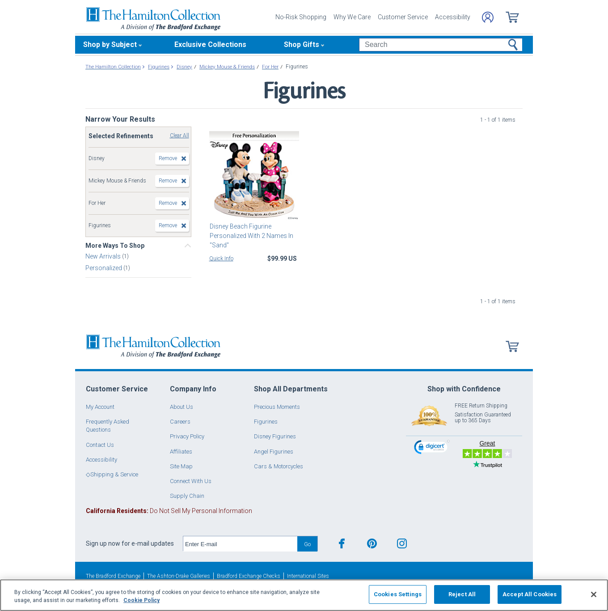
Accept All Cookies (529, 594)
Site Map (181, 466)
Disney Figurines (275, 436)
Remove (168, 158)
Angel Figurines (273, 451)
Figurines (266, 421)
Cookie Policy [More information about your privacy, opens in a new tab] (141, 600)
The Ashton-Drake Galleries (178, 576)
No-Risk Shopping (300, 17)
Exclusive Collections (210, 44)
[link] (432, 448)
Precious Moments (277, 406)
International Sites (308, 576)
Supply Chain (187, 495)
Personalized (104, 268)
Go (307, 544)
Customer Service (403, 17)
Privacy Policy (187, 436)
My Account (100, 406)
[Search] (440, 44)
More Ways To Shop (114, 245)
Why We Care (352, 17)
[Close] (594, 594)
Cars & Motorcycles (278, 466)
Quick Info (221, 258)
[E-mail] (240, 544)
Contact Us (100, 444)
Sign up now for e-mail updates (130, 543)
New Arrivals (103, 256)
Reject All (462, 594)
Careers (180, 421)
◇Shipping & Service (112, 474)
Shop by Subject (110, 44)
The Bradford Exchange (113, 576)
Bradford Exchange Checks (248, 576)
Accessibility (452, 17)
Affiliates (181, 451)
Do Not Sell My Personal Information (169, 510)
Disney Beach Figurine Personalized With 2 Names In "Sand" (251, 236)
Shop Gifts (301, 44)
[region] (304, 595)
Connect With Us (190, 481)
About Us (181, 406)
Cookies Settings (398, 594)
